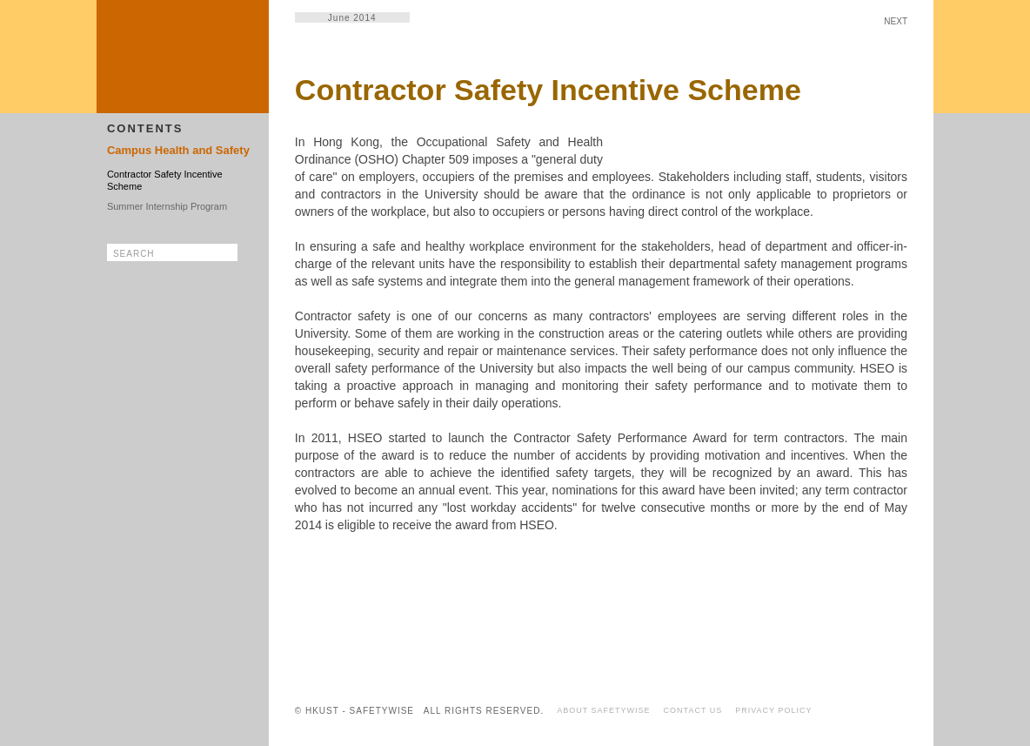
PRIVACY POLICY (773, 710)
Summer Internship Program (167, 206)
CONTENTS (145, 128)
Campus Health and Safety (178, 150)
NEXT (895, 21)
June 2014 (352, 18)
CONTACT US (693, 710)
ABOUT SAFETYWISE (603, 710)
